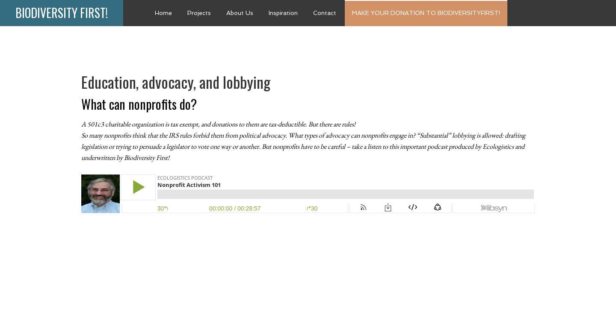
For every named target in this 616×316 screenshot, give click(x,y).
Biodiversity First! (61, 12)
